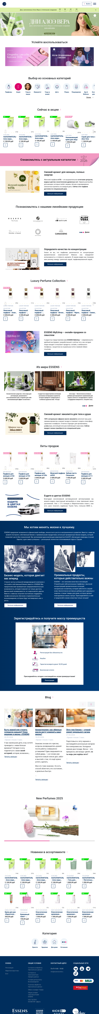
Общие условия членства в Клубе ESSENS (33, 958)
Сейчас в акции (49, 109)
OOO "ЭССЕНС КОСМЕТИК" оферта (34, 964)
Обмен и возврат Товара (35, 953)
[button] (2, 24)
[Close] (96, 10)
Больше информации (55, 194)
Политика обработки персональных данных (35, 949)
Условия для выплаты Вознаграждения (35, 944)
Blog (49, 697)
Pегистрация (49, 680)
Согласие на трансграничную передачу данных (33, 939)
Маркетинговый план (12, 934)
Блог (6, 937)
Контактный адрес (59, 927)
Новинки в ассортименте (49, 816)
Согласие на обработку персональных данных (35, 932)
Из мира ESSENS (49, 367)
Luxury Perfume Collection (49, 280)
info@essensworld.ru (57, 935)
